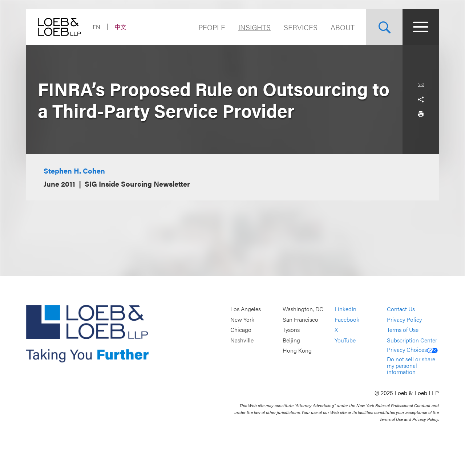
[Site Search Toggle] (384, 27)
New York (242, 319)
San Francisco (300, 319)
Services (301, 27)
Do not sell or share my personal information (411, 365)
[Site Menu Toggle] (421, 27)
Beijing (291, 340)
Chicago (240, 330)
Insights (254, 27)
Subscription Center (412, 340)
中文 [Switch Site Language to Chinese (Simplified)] (120, 27)
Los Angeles (245, 309)
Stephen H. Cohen (74, 170)
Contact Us (401, 309)
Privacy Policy (404, 319)
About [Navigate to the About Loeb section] (343, 27)
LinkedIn (345, 309)
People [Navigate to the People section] (211, 27)
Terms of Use (402, 330)
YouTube (345, 340)
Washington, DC (303, 309)
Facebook (347, 319)
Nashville (242, 340)
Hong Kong (297, 350)
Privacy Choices (412, 349)
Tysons (291, 330)
